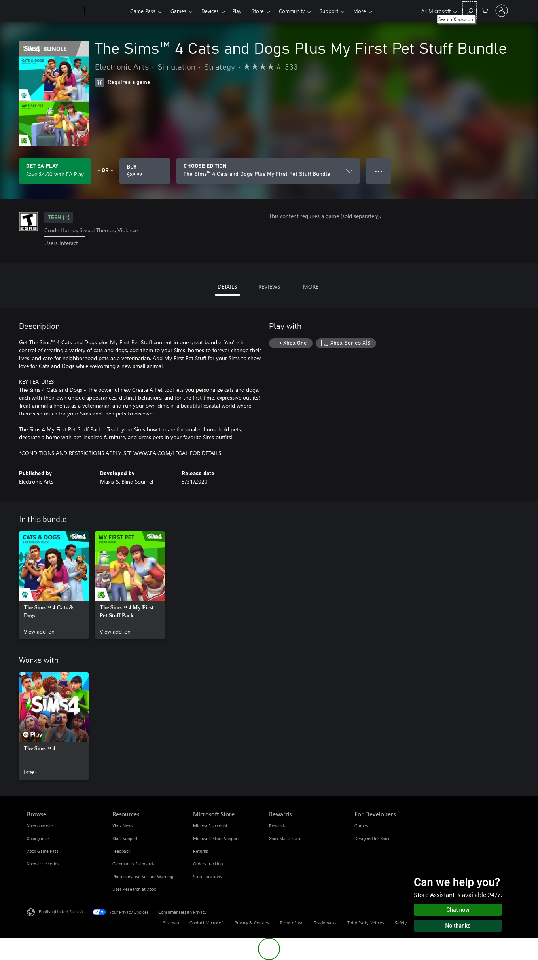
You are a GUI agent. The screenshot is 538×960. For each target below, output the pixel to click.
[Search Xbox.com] (469, 10)
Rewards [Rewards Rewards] (277, 825)
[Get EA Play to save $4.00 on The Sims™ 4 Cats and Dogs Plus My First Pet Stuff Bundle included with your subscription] (55, 171)
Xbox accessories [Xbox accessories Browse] (43, 863)
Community (292, 11)
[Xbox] (106, 11)
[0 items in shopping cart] (485, 10)
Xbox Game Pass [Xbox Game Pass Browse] (43, 851)
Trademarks (325, 922)
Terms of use (291, 922)
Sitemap (171, 922)
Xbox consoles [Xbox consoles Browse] (40, 825)
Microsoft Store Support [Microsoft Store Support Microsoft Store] (216, 838)
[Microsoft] (54, 11)
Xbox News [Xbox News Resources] (122, 825)
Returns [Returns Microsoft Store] (200, 851)
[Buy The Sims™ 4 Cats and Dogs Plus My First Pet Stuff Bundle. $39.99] (144, 171)
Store (258, 11)
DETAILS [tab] (227, 286)
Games (178, 11)
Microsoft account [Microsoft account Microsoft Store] (210, 825)
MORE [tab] (310, 286)
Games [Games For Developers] (361, 825)
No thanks (458, 925)
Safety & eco (407, 922)
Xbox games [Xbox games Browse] (38, 838)
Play (236, 11)
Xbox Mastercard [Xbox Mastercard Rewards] (285, 838)
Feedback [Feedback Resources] (121, 851)
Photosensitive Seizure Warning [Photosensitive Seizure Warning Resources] (142, 876)
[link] (54, 585)
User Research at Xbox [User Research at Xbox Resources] (134, 889)
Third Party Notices (365, 922)
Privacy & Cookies (252, 922)
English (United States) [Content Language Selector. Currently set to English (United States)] (61, 911)
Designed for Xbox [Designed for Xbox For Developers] (371, 838)
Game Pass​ (142, 11)
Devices (210, 11)
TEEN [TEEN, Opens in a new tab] (58, 217)
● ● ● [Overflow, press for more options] (379, 171)
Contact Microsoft (206, 922)
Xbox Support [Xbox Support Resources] (125, 838)
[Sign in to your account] (501, 10)
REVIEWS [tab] (269, 286)
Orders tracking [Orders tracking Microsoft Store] (208, 863)
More (359, 11)
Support (329, 11)
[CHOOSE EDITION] (268, 171)
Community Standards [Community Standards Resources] (133, 863)
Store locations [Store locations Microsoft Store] (207, 876)
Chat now (458, 910)
